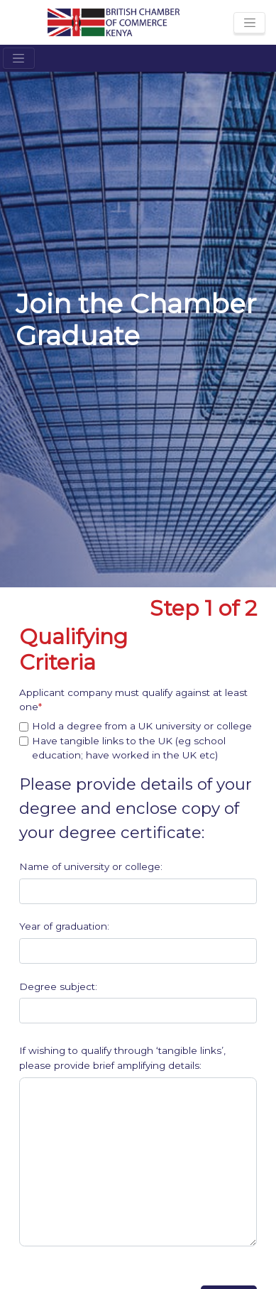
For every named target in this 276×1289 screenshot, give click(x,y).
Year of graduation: (64, 926)
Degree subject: (58, 986)
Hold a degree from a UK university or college (142, 725)
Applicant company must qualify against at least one (133, 699)
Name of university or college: (90, 866)
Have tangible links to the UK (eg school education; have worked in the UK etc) (129, 748)
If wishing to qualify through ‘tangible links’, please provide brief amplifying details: (122, 1057)
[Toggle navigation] (249, 22)
